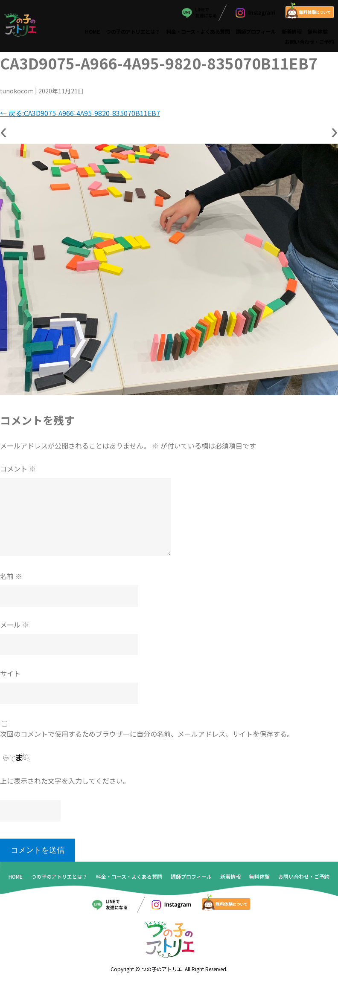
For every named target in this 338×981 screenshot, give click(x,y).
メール (14, 624)
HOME (92, 31)
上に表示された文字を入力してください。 (65, 781)
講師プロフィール (255, 31)
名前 (11, 575)
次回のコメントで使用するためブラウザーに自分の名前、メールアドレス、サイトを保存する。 (147, 733)
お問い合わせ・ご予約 (309, 41)
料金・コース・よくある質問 (198, 31)
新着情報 (291, 31)
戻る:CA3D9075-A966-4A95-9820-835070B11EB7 (80, 113)
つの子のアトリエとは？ (133, 31)
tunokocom (17, 91)
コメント (18, 468)
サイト (10, 673)
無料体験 (317, 31)
